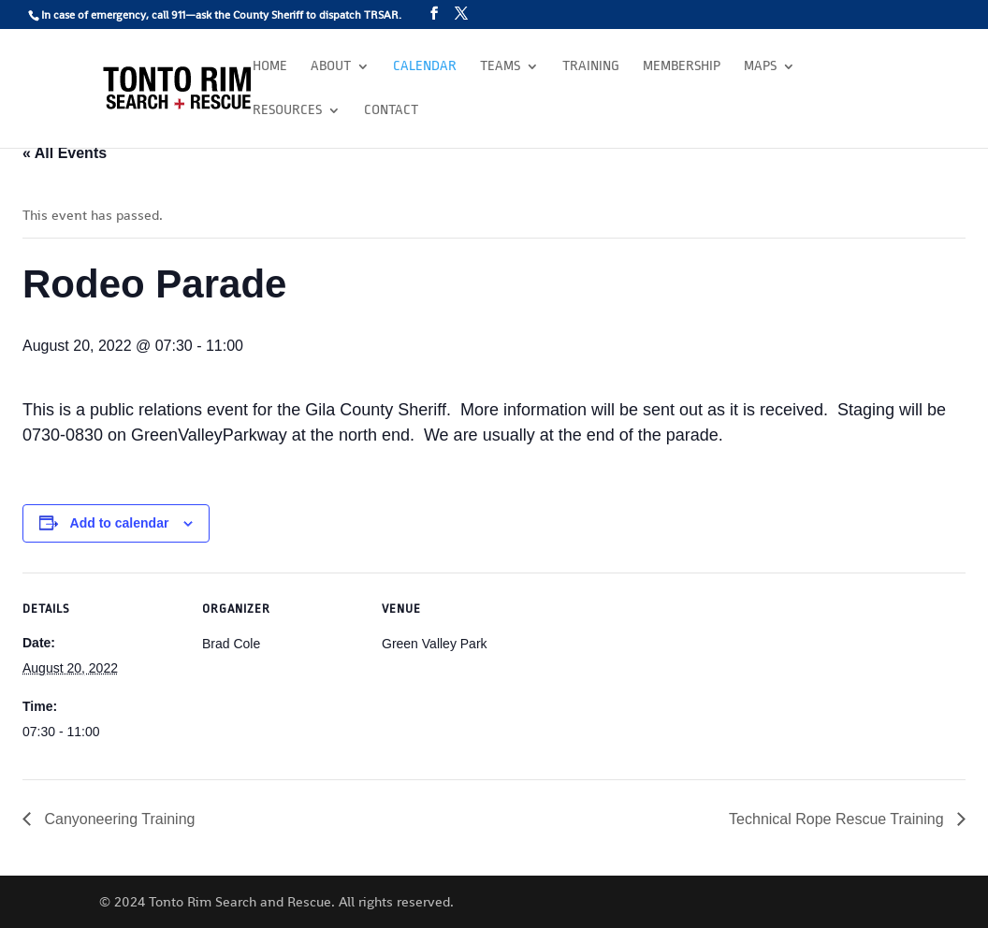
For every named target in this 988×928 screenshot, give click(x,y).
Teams (500, 67)
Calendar (425, 67)
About (331, 67)
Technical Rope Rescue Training (838, 819)
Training (590, 67)
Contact (391, 111)
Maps (760, 67)
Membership (681, 67)
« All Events (64, 153)
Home (270, 67)
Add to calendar (119, 522)
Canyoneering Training (117, 819)
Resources (287, 111)
